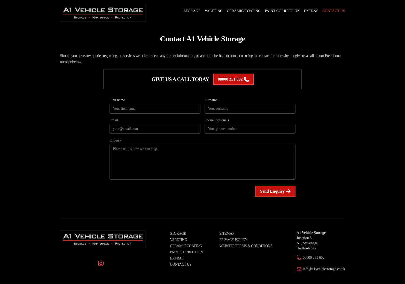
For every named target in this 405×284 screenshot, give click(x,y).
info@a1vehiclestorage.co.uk (324, 269)
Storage (178, 233)
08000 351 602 (233, 79)
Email (114, 120)
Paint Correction (186, 252)
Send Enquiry (275, 191)
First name (117, 100)
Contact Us (180, 264)
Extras (176, 258)
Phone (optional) (217, 120)
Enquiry (115, 140)
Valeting (178, 240)
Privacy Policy (233, 240)
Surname (211, 100)
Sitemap (226, 233)
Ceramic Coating (186, 246)
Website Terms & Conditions (245, 246)
